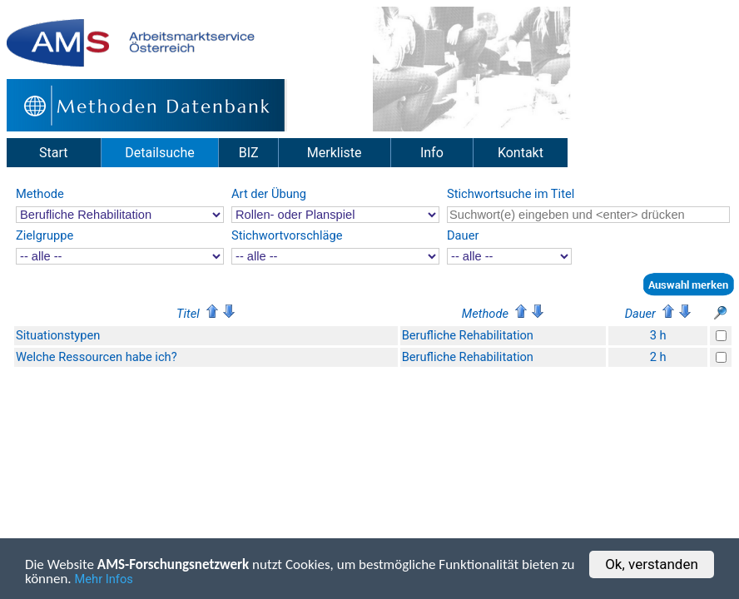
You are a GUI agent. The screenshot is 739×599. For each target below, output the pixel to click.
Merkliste (334, 153)
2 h (658, 356)
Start (53, 153)
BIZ (249, 153)
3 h (658, 335)
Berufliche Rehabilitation (467, 335)
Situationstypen (58, 335)
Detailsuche (159, 153)
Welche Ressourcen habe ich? (96, 356)
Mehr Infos (104, 582)
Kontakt (520, 153)
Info (432, 153)
